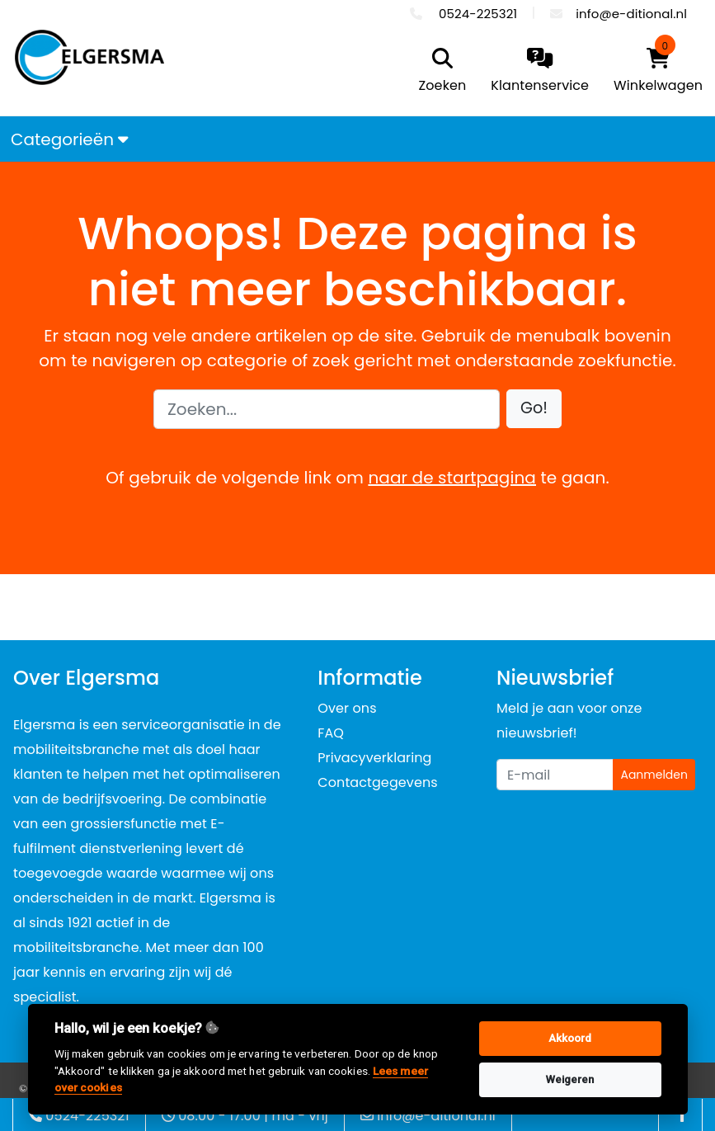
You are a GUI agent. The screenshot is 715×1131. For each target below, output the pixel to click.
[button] (534, 408)
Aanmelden (654, 774)
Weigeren (570, 1079)
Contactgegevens (377, 782)
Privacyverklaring (374, 757)
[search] (439, 72)
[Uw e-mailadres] (555, 774)
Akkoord (570, 1038)
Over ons (347, 708)
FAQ (331, 732)
